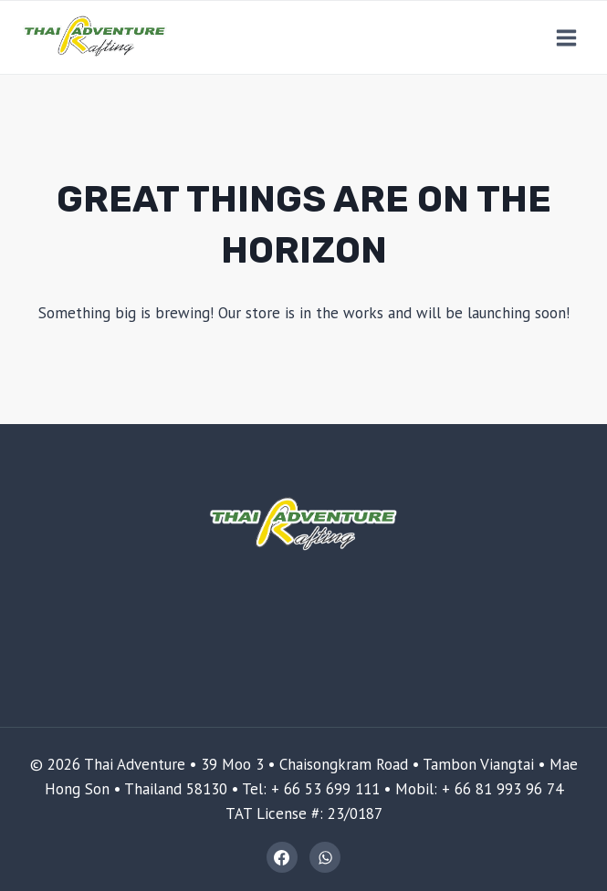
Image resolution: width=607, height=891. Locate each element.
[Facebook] (282, 857)
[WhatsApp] (324, 857)
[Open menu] (566, 37)
